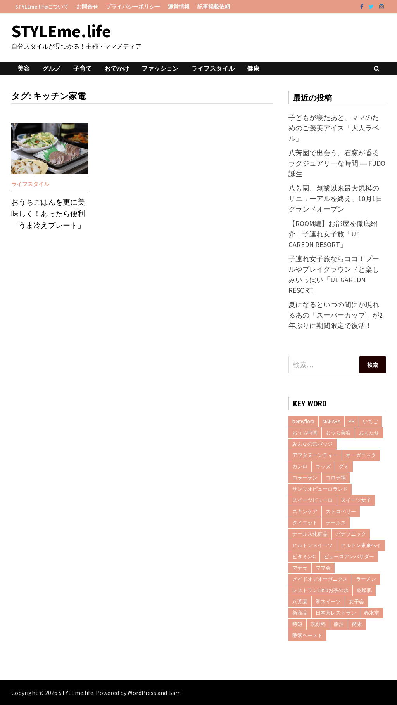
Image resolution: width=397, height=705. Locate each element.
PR (352, 421)
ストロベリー (341, 511)
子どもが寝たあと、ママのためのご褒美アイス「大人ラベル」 (333, 128)
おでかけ (116, 68)
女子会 (356, 601)
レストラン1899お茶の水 (320, 590)
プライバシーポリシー (133, 6)
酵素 (357, 624)
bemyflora (303, 421)
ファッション (160, 68)
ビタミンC (304, 556)
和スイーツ (328, 601)
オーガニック (361, 455)
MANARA (331, 421)
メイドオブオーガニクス (320, 579)
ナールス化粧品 (310, 534)
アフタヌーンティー (315, 455)
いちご (370, 421)
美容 (23, 68)
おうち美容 (338, 432)
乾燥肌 (364, 590)
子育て (82, 68)
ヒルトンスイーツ (312, 545)
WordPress (142, 692)
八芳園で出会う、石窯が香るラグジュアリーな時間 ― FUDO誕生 (336, 163)
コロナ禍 (336, 477)
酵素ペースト (307, 635)
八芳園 (299, 601)
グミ (344, 466)
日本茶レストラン (336, 612)
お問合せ (87, 6)
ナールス (336, 522)
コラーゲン (305, 477)
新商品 (299, 612)
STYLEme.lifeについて (42, 6)
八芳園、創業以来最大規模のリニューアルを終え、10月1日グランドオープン (335, 199)
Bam (174, 692)
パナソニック (351, 534)
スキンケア (305, 511)
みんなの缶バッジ (312, 444)
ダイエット (305, 522)
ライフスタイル (213, 68)
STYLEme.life (61, 31)
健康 (253, 68)
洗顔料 (318, 624)
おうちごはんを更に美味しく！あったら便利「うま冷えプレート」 (48, 214)
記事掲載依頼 (213, 6)
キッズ (323, 466)
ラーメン (366, 579)
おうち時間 (305, 432)
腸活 (339, 624)
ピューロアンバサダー (349, 556)
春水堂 (371, 612)
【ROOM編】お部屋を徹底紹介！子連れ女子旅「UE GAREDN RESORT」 (332, 234)
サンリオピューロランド (320, 489)
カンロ (299, 466)
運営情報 (179, 6)
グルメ (51, 68)
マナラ (299, 567)
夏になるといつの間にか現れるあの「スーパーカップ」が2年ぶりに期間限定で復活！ (335, 315)
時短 (297, 624)
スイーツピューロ (312, 500)
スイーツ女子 (356, 500)
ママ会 (323, 567)
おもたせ (369, 432)
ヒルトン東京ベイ (361, 545)
